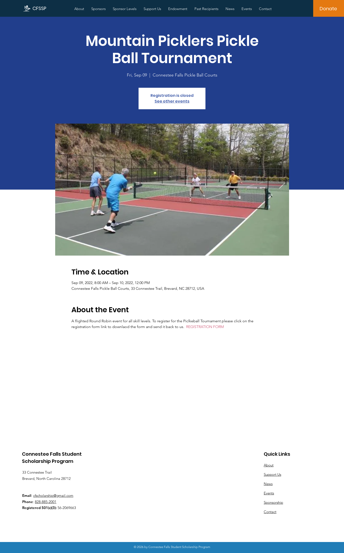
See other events (172, 101)
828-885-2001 (45, 501)
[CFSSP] (40, 8)
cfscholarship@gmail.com (53, 495)
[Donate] (328, 8)
